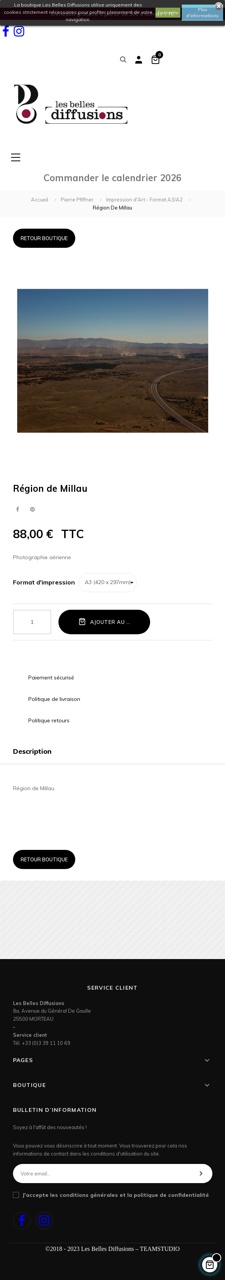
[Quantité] (32, 622)
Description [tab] (32, 751)
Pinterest (32, 509)
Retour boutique (44, 238)
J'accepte (167, 12)
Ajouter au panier (112, 621)
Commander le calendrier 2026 (112, 177)
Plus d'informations (202, 12)
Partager (18, 509)
